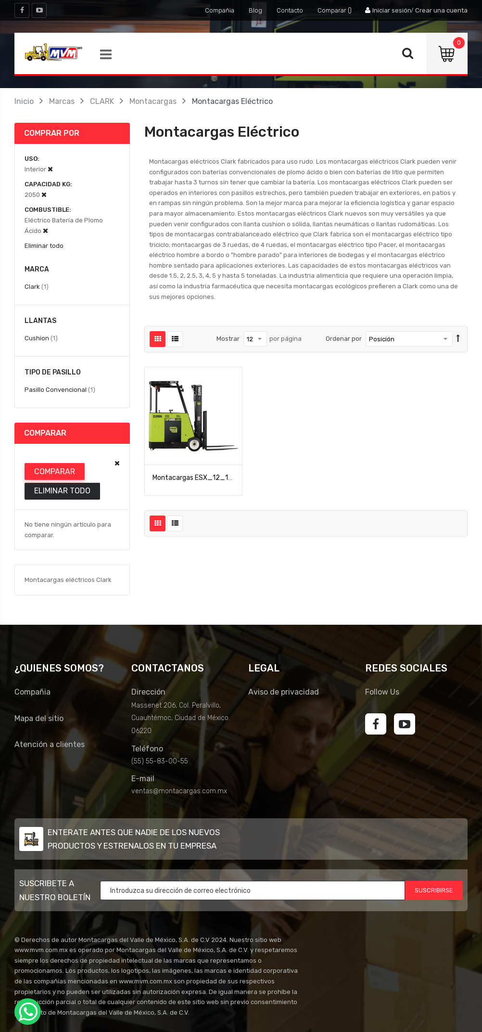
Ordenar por (344, 338)
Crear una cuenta (441, 10)
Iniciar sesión (391, 10)
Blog (255, 10)
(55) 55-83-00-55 (159, 761)
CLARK (102, 101)
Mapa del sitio (38, 718)
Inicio (24, 101)
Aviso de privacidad (283, 692)
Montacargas (153, 101)
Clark (37, 286)
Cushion (41, 338)
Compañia (219, 10)
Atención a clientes (49, 744)
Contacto (290, 10)
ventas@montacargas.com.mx (179, 791)
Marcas (62, 101)
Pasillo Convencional (60, 389)
